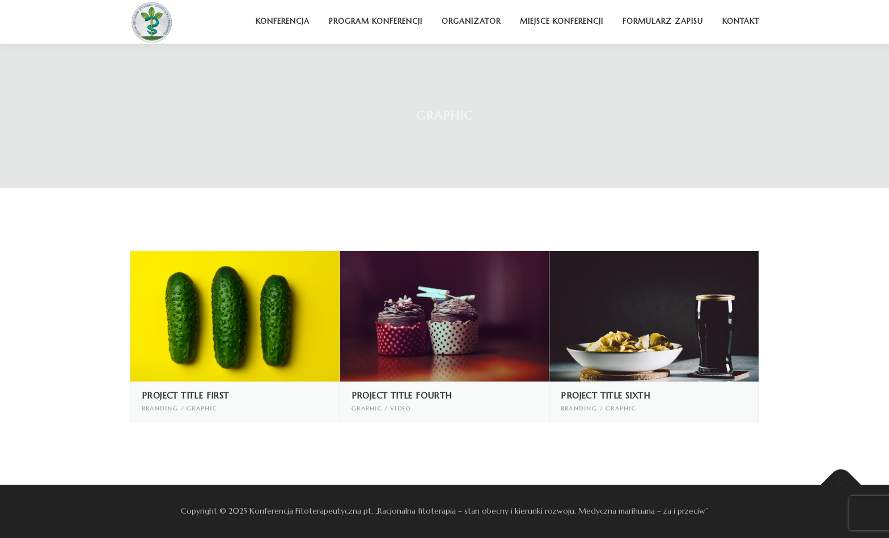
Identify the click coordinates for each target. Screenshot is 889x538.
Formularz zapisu (663, 21)
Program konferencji (375, 21)
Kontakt (740, 21)
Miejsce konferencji (561, 21)
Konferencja (283, 21)
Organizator (471, 21)
